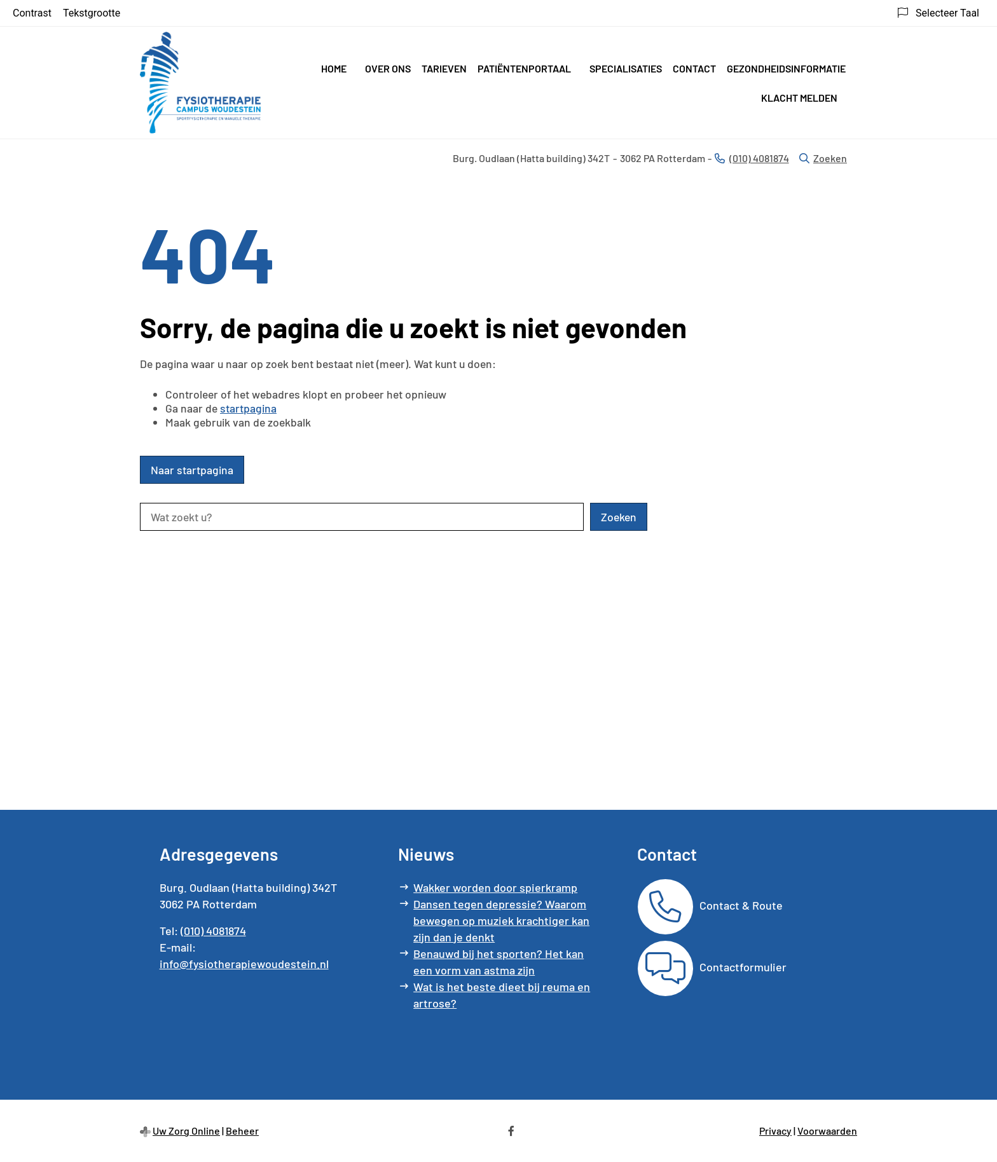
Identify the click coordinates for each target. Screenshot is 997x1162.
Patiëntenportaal (524, 68)
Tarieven (444, 68)
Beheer (242, 1130)
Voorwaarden (827, 1130)
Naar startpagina (192, 470)
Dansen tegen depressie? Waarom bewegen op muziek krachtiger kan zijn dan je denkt (501, 920)
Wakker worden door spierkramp (495, 887)
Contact (694, 68)
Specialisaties (625, 68)
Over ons (388, 68)
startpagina (248, 408)
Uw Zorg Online (186, 1130)
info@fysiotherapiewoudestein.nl (244, 964)
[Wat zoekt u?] (362, 517)
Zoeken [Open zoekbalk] (823, 158)
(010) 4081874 (213, 931)
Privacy (775, 1130)
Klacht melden (799, 98)
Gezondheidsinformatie (786, 68)
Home (334, 68)
